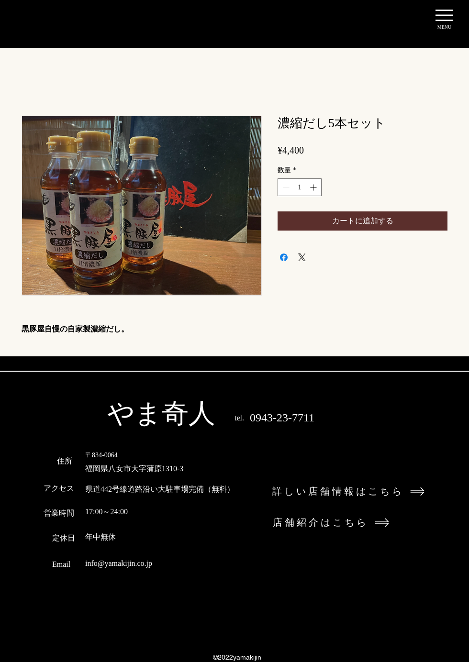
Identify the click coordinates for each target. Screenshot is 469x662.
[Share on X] (302, 257)
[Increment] (314, 187)
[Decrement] (285, 187)
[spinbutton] (299, 187)
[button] (444, 15)
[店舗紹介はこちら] (363, 522)
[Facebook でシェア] (284, 257)
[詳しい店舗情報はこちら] (363, 491)
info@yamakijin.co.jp (118, 563)
